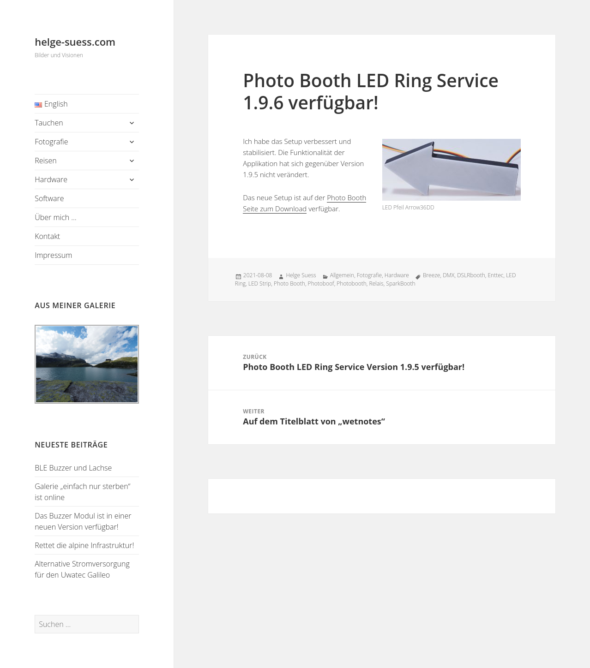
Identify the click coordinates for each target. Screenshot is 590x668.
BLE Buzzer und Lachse (73, 468)
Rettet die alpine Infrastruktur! (84, 545)
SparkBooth (400, 283)
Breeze (431, 275)
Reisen (46, 160)
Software (49, 198)
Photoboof (321, 283)
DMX (448, 275)
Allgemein (342, 275)
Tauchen (49, 123)
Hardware (51, 179)
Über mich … (56, 217)
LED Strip (259, 283)
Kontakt (47, 236)
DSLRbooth (471, 275)
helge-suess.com (75, 41)
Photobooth (352, 283)
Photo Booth (289, 283)
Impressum (53, 255)
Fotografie (51, 142)
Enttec (495, 275)
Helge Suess (301, 275)
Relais (376, 283)
